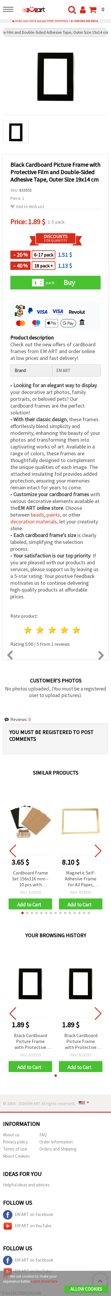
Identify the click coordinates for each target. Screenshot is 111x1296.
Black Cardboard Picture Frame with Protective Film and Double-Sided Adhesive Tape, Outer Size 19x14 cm (30, 1041)
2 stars (40, 630)
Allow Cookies (86, 1289)
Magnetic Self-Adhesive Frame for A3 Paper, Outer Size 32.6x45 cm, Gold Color (80, 879)
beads (37, 514)
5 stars (76, 630)
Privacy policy (15, 1142)
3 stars (52, 630)
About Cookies (16, 1156)
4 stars (64, 630)
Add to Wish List (27, 206)
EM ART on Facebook (28, 1215)
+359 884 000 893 (84, 21)
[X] (5, 1276)
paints (53, 514)
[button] (22, 913)
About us (11, 1135)
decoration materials (33, 521)
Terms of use (15, 1149)
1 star (28, 630)
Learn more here (44, 1281)
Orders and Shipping (58, 1149)
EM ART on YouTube (27, 1226)
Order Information (56, 1142)
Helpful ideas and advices (26, 1185)
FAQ (43, 1135)
